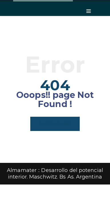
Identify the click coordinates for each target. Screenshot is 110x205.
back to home (55, 123)
